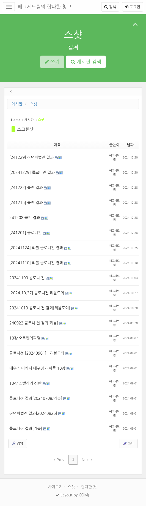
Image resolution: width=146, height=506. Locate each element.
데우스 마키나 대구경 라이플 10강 (38, 368)
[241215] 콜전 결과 (26, 203)
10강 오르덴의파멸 (25, 338)
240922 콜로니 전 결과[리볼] (34, 323)
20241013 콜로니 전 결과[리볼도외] (40, 308)
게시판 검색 (86, 61)
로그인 (132, 7)
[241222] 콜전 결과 (26, 187)
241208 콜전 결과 (25, 218)
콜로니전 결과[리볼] (26, 428)
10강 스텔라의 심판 (26, 383)
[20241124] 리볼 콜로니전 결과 (36, 248)
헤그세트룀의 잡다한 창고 (44, 6)
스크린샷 (25, 129)
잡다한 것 (89, 487)
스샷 (73, 35)
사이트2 (55, 487)
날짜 (130, 145)
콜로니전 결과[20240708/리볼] (36, 398)
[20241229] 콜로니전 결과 (32, 172)
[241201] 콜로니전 (26, 233)
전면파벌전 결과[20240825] (33, 413)
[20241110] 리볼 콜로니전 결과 (36, 263)
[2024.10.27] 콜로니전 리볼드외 (37, 293)
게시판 (17, 104)
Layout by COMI (72, 495)
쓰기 (128, 443)
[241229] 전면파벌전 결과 (32, 157)
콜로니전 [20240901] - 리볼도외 (37, 353)
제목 (57, 145)
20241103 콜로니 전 (27, 278)
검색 (110, 7)
